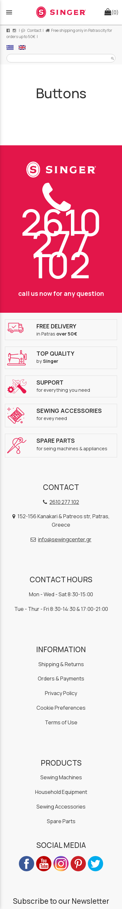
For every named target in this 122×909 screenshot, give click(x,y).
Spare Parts (61, 821)
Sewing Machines (61, 777)
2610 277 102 (61, 234)
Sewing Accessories (61, 806)
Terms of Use (61, 722)
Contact (31, 30)
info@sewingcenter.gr (64, 539)
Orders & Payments (61, 678)
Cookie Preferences (61, 707)
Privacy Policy (61, 693)
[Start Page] (61, 12)
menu (9, 12)
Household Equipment (61, 792)
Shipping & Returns (61, 664)
